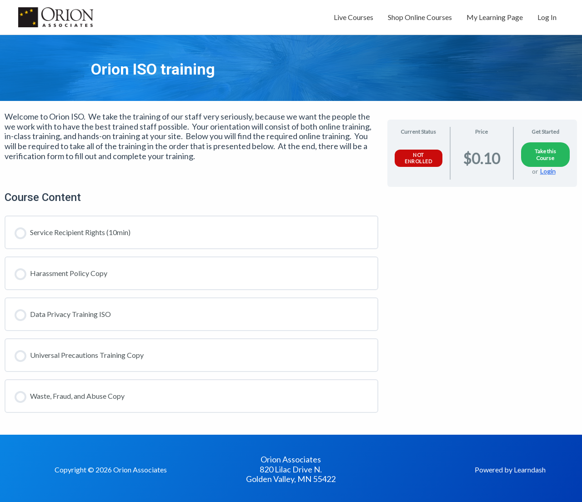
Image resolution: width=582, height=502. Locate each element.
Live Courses (353, 17)
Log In (547, 17)
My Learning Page (495, 17)
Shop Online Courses (420, 17)
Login (548, 171)
